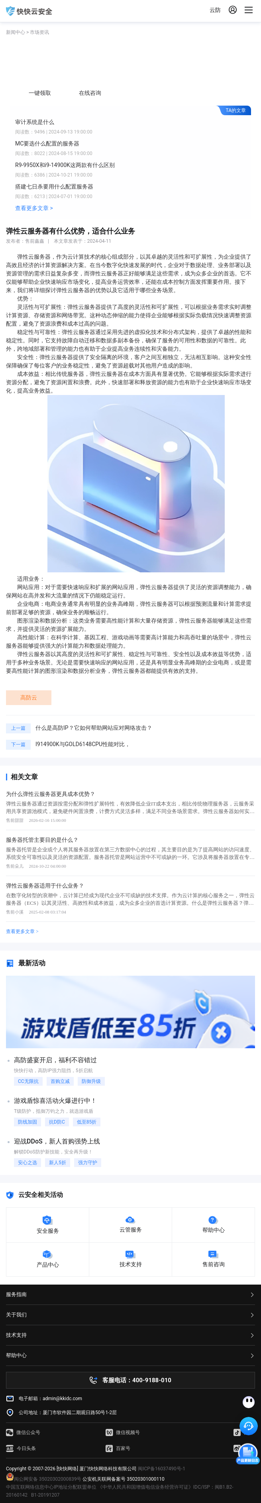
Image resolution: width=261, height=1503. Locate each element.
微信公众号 (23, 1432)
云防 (215, 10)
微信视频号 (123, 1432)
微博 (243, 1448)
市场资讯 (39, 32)
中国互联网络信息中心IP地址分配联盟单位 (51, 1487)
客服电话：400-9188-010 (136, 1380)
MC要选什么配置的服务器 (47, 143)
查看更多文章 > (34, 208)
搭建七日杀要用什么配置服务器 (54, 186)
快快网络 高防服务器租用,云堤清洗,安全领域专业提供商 (29, 11)
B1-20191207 (45, 1495)
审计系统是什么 (34, 122)
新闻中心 (15, 32)
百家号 (118, 1448)
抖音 (243, 1432)
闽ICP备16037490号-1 (161, 1469)
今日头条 (21, 1448)
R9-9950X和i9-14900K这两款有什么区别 (65, 165)
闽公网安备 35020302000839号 (43, 1479)
